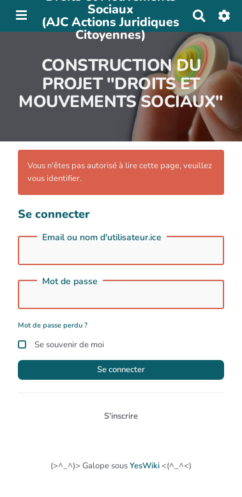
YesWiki (145, 466)
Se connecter (121, 369)
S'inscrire (121, 416)
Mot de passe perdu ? (52, 325)
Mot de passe (70, 281)
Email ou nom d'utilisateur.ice (102, 237)
